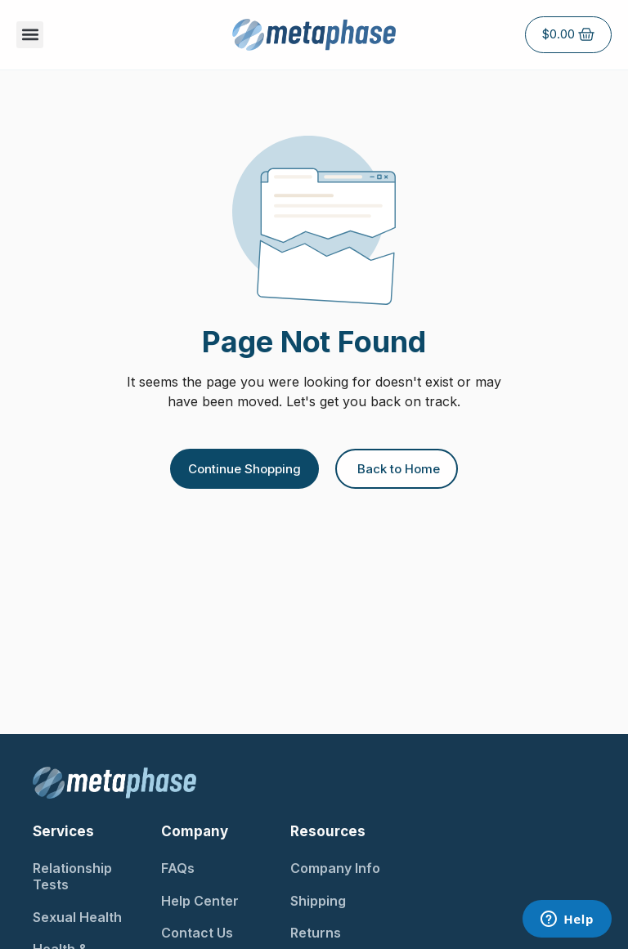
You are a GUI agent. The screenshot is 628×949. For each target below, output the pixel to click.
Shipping (318, 901)
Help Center (200, 901)
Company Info (335, 868)
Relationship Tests (72, 876)
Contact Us (197, 932)
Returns (315, 932)
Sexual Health (77, 917)
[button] (29, 34)
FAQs (178, 868)
